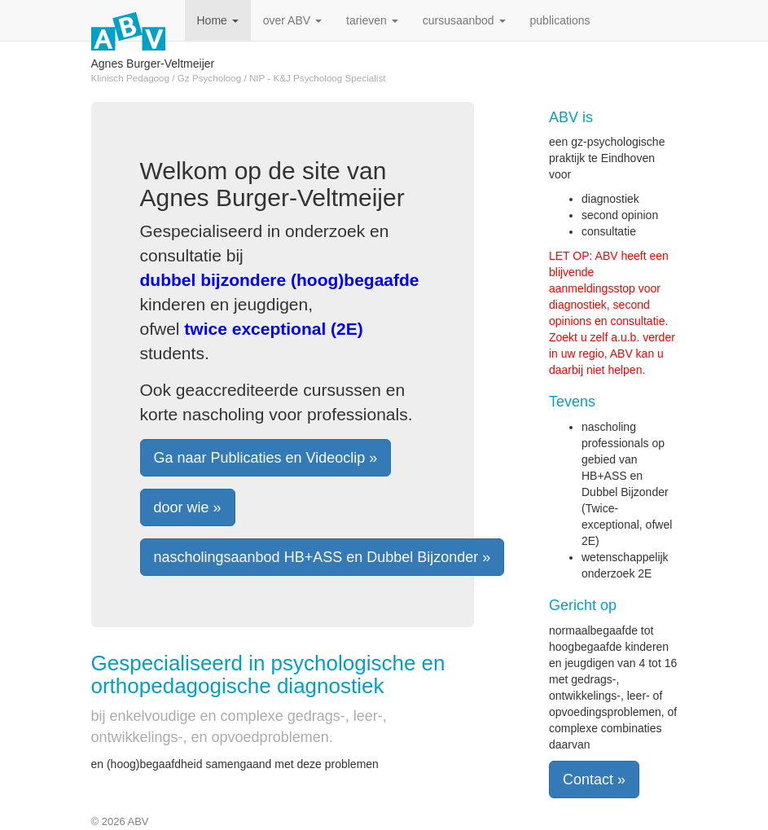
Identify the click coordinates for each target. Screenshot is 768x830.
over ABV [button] (292, 20)
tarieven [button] (372, 20)
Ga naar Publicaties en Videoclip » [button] (266, 458)
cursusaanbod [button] (464, 20)
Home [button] (218, 20)
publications (560, 20)
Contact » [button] (594, 779)
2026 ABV (125, 821)
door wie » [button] (188, 507)
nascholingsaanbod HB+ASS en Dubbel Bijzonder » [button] (322, 557)
